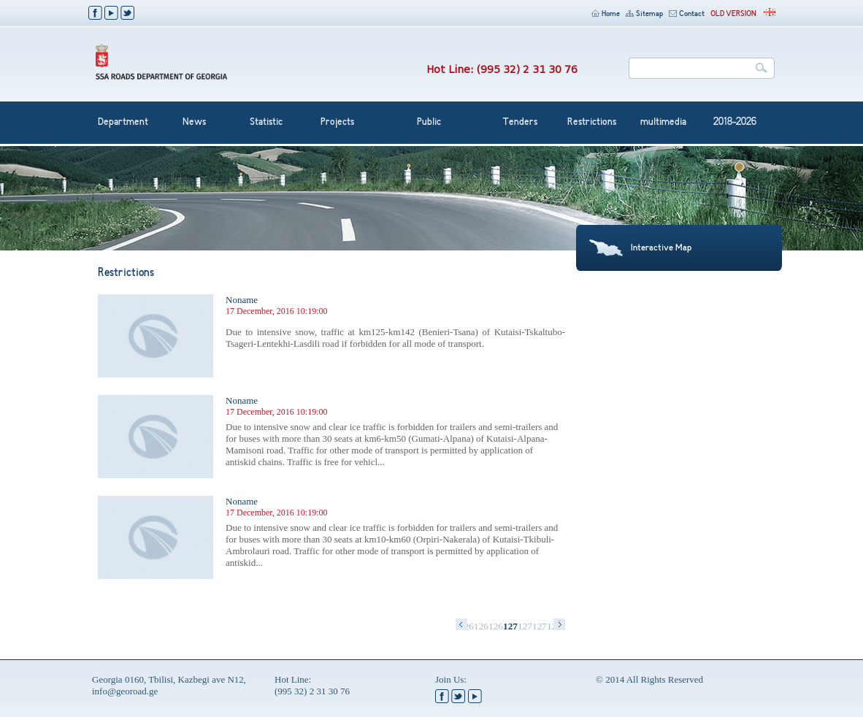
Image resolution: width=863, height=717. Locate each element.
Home (605, 14)
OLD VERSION (733, 14)
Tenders (519, 123)
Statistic (266, 123)
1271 (525, 626)
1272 (539, 626)
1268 (481, 626)
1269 (495, 626)
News (194, 123)
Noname (242, 299)
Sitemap (644, 14)
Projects (337, 123)
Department (123, 123)
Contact (687, 14)
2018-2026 (734, 123)
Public (429, 123)
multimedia (663, 123)
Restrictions (591, 123)
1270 (510, 626)
